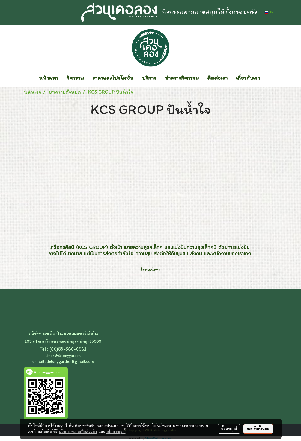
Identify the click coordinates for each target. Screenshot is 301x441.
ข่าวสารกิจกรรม (182, 77)
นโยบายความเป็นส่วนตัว (78, 431)
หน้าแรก (48, 77)
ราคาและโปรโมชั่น (112, 77)
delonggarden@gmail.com (70, 361)
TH (269, 12)
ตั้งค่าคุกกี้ (229, 428)
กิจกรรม (75, 77)
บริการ (149, 77)
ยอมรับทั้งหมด (258, 428)
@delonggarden (68, 355)
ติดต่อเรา (217, 77)
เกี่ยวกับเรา (248, 77)
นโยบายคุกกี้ (116, 431)
